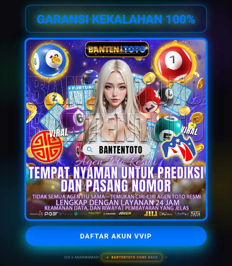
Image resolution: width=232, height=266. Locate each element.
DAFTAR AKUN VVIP (116, 236)
